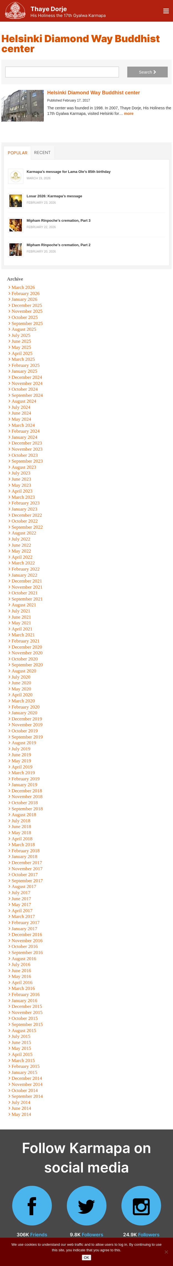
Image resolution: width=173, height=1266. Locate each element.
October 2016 (25, 946)
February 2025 (26, 365)
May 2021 (21, 623)
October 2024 (25, 389)
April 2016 (22, 982)
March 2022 (23, 563)
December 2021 (27, 581)
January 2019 (24, 784)
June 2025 (21, 341)
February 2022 (26, 569)
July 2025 (21, 335)
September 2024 (27, 395)
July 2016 (21, 964)
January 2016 (24, 1000)
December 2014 (27, 1078)
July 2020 (21, 677)
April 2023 (22, 491)
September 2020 (27, 664)
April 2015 (22, 1054)
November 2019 (27, 724)
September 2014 (27, 1096)
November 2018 (27, 796)
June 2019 (21, 754)
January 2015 (24, 1072)
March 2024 (23, 425)
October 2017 (25, 874)
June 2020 (21, 682)
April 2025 (22, 353)
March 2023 (23, 497)
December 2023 (27, 443)
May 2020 (21, 689)
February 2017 (26, 922)
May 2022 (21, 551)
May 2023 (21, 485)
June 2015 (21, 1042)
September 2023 (27, 461)
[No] (166, 1252)
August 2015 (24, 1030)
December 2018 (27, 790)
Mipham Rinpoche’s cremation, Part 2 (59, 245)
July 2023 (21, 473)
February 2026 (26, 293)
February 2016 (26, 994)
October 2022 (25, 521)
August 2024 (24, 401)
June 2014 (21, 1108)
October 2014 (25, 1090)
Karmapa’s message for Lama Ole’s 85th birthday (69, 172)
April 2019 (22, 767)
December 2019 (27, 719)
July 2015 (21, 1036)
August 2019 (24, 742)
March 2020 (23, 700)
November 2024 (27, 383)
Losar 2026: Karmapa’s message (54, 196)
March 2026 (23, 287)
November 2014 (27, 1084)
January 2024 (24, 437)
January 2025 (24, 371)
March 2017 (23, 916)
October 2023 (25, 455)
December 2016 (27, 934)
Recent (42, 152)
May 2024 (21, 419)
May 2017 (21, 904)
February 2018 (26, 850)
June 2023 (21, 479)
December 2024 (27, 377)
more (128, 113)
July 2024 (21, 407)
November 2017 (27, 868)
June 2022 (21, 545)
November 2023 (27, 449)
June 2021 (21, 617)
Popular (17, 152)
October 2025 (25, 317)
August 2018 (24, 814)
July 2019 (21, 748)
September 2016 (27, 952)
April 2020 (22, 694)
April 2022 (22, 557)
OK (86, 1257)
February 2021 (26, 641)
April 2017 (22, 910)
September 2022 (27, 527)
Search (147, 72)
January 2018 (24, 856)
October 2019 (25, 730)
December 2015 (27, 1006)
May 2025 (21, 347)
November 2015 (27, 1012)
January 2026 (24, 299)
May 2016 (21, 976)
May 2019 (21, 760)
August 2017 (24, 886)
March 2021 (23, 634)
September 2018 (27, 808)
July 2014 (21, 1102)
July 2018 (21, 820)
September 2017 (27, 880)
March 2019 (23, 772)
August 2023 (24, 467)
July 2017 (21, 892)
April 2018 (22, 838)
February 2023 (26, 503)
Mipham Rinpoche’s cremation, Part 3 (59, 220)
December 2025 (27, 305)
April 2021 (22, 629)
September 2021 (27, 599)
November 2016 (27, 940)
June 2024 (21, 413)
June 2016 (21, 970)
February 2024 (26, 431)
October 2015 (25, 1018)
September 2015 (27, 1024)
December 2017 (27, 862)
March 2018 (23, 844)
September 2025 (27, 323)
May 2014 (21, 1114)
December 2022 (27, 515)
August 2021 (24, 604)
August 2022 (24, 533)
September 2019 (27, 737)
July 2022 (21, 539)
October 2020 (25, 659)
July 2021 (21, 611)
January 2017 (24, 928)
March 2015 (23, 1060)
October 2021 (25, 593)
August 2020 (24, 671)
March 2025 (23, 359)
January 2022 (24, 575)
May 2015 (21, 1048)
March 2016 (23, 988)
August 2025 (24, 329)
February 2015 (26, 1066)
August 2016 (24, 958)
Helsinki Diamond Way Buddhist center (93, 92)
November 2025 (27, 311)
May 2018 (21, 832)
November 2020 (27, 652)
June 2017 (21, 898)
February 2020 (26, 707)
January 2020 (24, 712)
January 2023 (24, 509)
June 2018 (21, 826)
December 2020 (27, 647)
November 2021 (27, 587)
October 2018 (25, 802)
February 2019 (26, 778)
